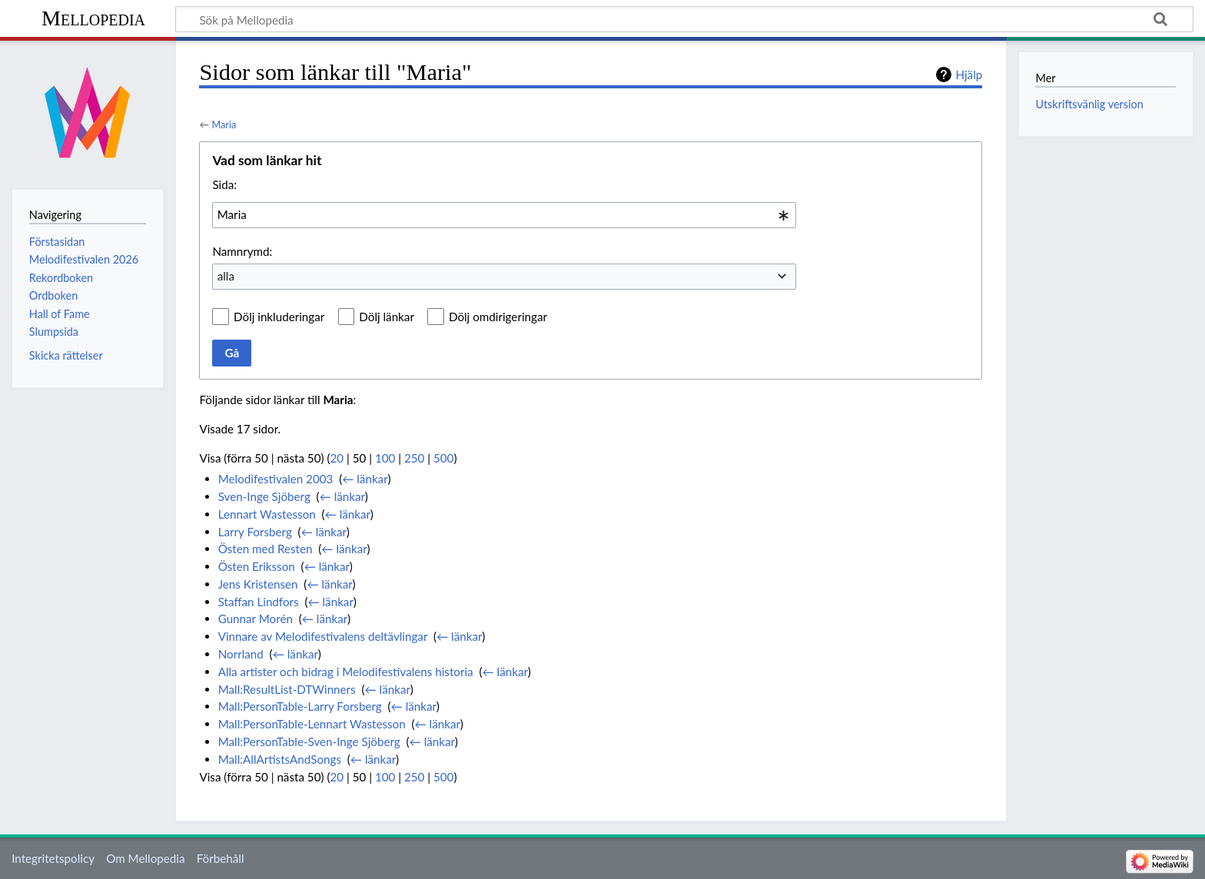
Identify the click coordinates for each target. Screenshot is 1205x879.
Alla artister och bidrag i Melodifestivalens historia (345, 671)
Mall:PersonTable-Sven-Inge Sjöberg (309, 741)
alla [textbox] (225, 276)
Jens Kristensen (258, 584)
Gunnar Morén (255, 618)
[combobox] (504, 215)
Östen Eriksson (256, 566)
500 (443, 458)
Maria (223, 124)
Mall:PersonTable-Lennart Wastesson (312, 724)
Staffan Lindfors (258, 602)
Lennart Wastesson (267, 514)
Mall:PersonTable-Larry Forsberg (300, 706)
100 (385, 458)
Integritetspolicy (53, 858)
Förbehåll (220, 858)
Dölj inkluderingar (279, 316)
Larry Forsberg (255, 532)
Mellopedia (93, 18)
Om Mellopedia (145, 858)
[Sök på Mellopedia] (684, 19)
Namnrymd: (242, 251)
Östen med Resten (265, 549)
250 (414, 458)
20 (337, 458)
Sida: (224, 184)
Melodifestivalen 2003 (276, 479)
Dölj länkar (386, 316)
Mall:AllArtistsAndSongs (279, 759)
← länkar (364, 479)
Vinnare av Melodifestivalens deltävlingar (322, 636)
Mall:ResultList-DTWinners (287, 689)
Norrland (241, 654)
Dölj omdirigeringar (498, 316)
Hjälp (968, 74)
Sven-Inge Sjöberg (264, 496)
